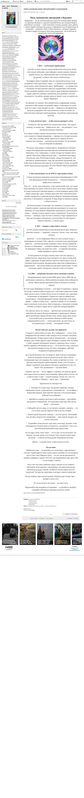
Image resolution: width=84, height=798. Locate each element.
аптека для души (5, 35)
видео (8, 38)
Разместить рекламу (75, 550)
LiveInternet (5, 1)
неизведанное (7, 77)
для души (14, 42)
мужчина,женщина (6, 165)
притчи (10, 95)
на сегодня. (16, 75)
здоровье (11, 47)
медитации (4, 160)
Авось (37, 1)
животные (5, 45)
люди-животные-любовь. (9, 56)
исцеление (5, 51)
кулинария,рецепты (6, 157)
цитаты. (4, 116)
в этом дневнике (7, 239)
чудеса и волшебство (7, 195)
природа (5, 95)
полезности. (10, 88)
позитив (8, 81)
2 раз (30, 508)
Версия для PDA (74, 548)
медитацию (47, 27)
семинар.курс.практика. (11, 99)
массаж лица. (4, 65)
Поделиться (74, 514)
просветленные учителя (7, 184)
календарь (4, 52)
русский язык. (8, 98)
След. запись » (49, 518)
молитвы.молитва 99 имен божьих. (9, 66)
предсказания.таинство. (14, 93)
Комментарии (14, 6)
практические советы (10, 92)
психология (5, 96)
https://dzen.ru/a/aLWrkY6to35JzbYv (34, 493)
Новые (76, 518)
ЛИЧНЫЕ (4, 134)
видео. (12, 38)
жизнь (11, 45)
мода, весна (6, 164)
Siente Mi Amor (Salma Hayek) (9, 212)
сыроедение (6, 128)
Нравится (68, 514)
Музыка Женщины (6, 222)
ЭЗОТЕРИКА (6, 151)
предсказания (6, 93)
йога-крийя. (16, 50)
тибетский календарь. (10, 109)
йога (3, 153)
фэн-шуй (4, 194)
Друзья (8, 6)
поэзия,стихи (5, 181)
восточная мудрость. (8, 40)
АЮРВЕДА (5, 138)
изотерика (4, 150)
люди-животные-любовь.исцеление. (9, 59)
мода (3, 133)
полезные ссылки (6, 179)
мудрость (5, 71)
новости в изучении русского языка (10, 174)
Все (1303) (18, 202)
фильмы (4, 191)
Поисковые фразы (14, 253)
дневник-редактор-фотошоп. (7, 43)
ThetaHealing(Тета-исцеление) (10, 172)
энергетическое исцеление (39, 165)
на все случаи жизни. (10, 74)
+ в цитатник (42, 12)
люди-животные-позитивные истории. (10, 63)
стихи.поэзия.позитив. (8, 105)
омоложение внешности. (13, 78)
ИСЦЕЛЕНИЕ (6, 148)
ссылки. (3, 103)
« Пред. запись (33, 518)
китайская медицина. (8, 53)
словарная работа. (14, 100)
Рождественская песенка (8, 215)
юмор (3, 196)
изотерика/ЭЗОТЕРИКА (34, 499)
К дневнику (42, 518)
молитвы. (16, 65)
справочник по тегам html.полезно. (13, 102)
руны (14, 96)
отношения (15, 79)
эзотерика (4, 118)
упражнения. (6, 113)
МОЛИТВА (5, 161)
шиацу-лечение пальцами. (13, 116)
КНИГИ (3, 154)
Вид (69, 1)
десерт (9, 42)
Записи (3, 6)
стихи (7, 103)
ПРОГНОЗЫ (5, 131)
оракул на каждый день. (7, 79)
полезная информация (9, 84)
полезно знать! (6, 86)
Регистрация (16, 1)
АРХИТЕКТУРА (5, 136)
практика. (17, 90)
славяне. (7, 100)
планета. (4, 81)
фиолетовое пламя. (13, 113)
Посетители (13, 252)
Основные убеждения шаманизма (50, 31)
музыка (11, 73)
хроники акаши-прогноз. (9, 115)
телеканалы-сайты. (11, 106)
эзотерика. (10, 118)
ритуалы (10, 96)
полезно (15, 85)
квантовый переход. (10, 52)
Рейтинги (30, 1)
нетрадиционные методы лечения (10, 170)
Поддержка (67, 1)
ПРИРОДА (5, 143)
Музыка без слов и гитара (8, 210)
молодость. (11, 69)
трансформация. (7, 112)
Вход (23, 1)
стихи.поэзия (14, 103)
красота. (11, 55)
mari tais (2, 8)
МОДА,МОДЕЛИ (6, 163)
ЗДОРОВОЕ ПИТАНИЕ (7, 127)
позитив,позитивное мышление (9, 176)
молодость (18, 66)
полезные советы (6, 178)
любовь (16, 55)
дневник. (15, 43)
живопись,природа (6, 141)
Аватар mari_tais (11, 18)
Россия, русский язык (7, 130)
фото (3, 192)
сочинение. (4, 102)
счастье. (4, 106)
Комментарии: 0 (12, 211)
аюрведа (4, 137)
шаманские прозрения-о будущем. (36, 506)
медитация (11, 65)
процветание (15, 95)
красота (4, 155)
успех (3, 189)
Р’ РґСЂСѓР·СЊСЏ (12, 27)
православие (11, 90)
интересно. (11, 49)
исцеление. (12, 50)
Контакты (75, 549)
